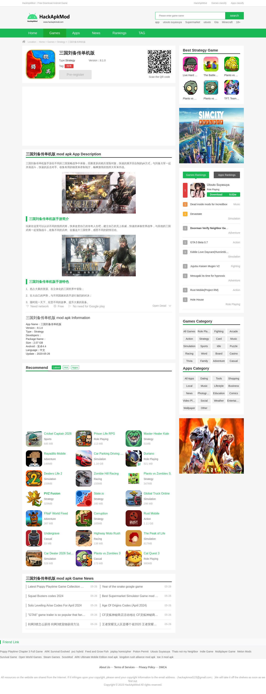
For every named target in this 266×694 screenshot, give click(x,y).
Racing (189, 353)
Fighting (219, 331)
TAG (142, 33)
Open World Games (30, 657)
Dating (204, 378)
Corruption (101, 513)
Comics (233, 393)
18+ (238, 22)
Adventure (219, 360)
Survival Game (8, 657)
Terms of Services (124, 667)
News (96, 33)
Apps (76, 33)
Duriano (149, 453)
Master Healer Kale (156, 433)
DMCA (163, 667)
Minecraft (227, 22)
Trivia (189, 360)
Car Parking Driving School (109, 453)
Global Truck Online (157, 493)
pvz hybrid (77, 651)
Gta (216, 22)
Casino (234, 353)
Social (204, 400)
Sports (204, 346)
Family (204, 360)
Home (32, 33)
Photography (204, 393)
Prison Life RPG (104, 433)
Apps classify (237, 3)
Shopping (233, 378)
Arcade (234, 331)
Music (233, 338)
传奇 (69, 65)
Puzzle (234, 346)
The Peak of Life (154, 533)
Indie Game (206, 651)
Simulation (189, 346)
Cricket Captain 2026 (57, 433)
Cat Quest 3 (151, 553)
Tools (219, 378)
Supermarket (192, 22)
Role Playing (204, 331)
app (157, 22)
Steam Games (51, 657)
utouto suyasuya (172, 22)
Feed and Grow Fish (97, 651)
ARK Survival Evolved (57, 651)
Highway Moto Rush (107, 533)
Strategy (61, 42)
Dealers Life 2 (53, 473)
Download (225, 194)
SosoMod (67, 657)
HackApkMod (200, 3)
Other (204, 408)
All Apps (189, 378)
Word (204, 353)
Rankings (119, 33)
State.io (99, 493)
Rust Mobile (151, 513)
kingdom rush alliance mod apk (137, 657)
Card (219, 338)
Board (218, 353)
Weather (219, 400)
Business (234, 385)
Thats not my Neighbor (185, 651)
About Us (104, 667)
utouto (207, 22)
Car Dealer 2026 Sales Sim (59, 553)
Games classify (219, 3)
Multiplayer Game (225, 651)
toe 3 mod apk (165, 657)
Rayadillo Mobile (55, 453)
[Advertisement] (99, 399)
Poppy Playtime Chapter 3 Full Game (21, 651)
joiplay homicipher (120, 651)
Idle (219, 346)
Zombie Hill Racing (106, 473)
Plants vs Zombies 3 (107, 553)
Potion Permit (141, 651)
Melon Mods (244, 651)
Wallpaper (189, 408)
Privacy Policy (147, 667)
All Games (189, 331)
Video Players (189, 400)
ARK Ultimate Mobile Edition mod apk (96, 657)
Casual (234, 360)
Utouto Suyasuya (218, 184)
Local (189, 385)
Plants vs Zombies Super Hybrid (159, 473)
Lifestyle (219, 385)
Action (189, 338)
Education (219, 393)
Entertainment (233, 400)
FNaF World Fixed (56, 513)
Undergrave (51, 533)
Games (54, 33)
